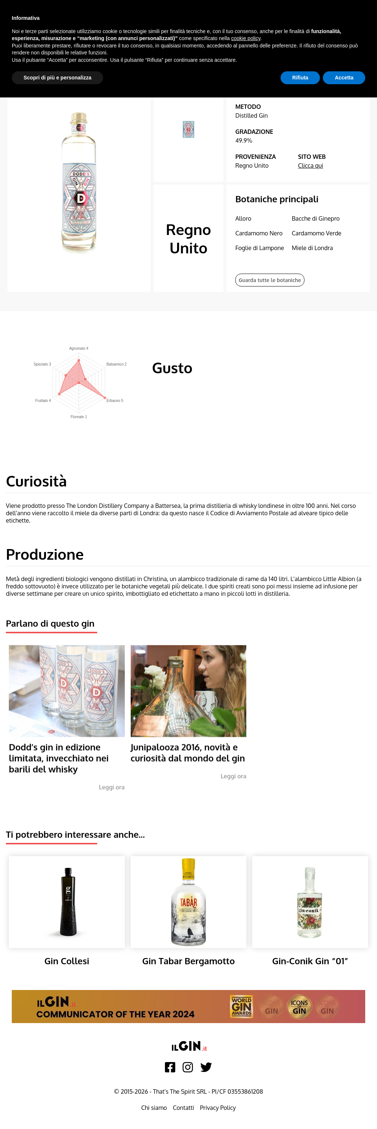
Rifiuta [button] (300, 78)
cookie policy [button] (245, 38)
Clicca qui (310, 165)
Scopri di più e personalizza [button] (57, 78)
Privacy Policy (218, 1107)
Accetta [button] (344, 78)
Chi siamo (154, 1107)
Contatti (183, 1107)
